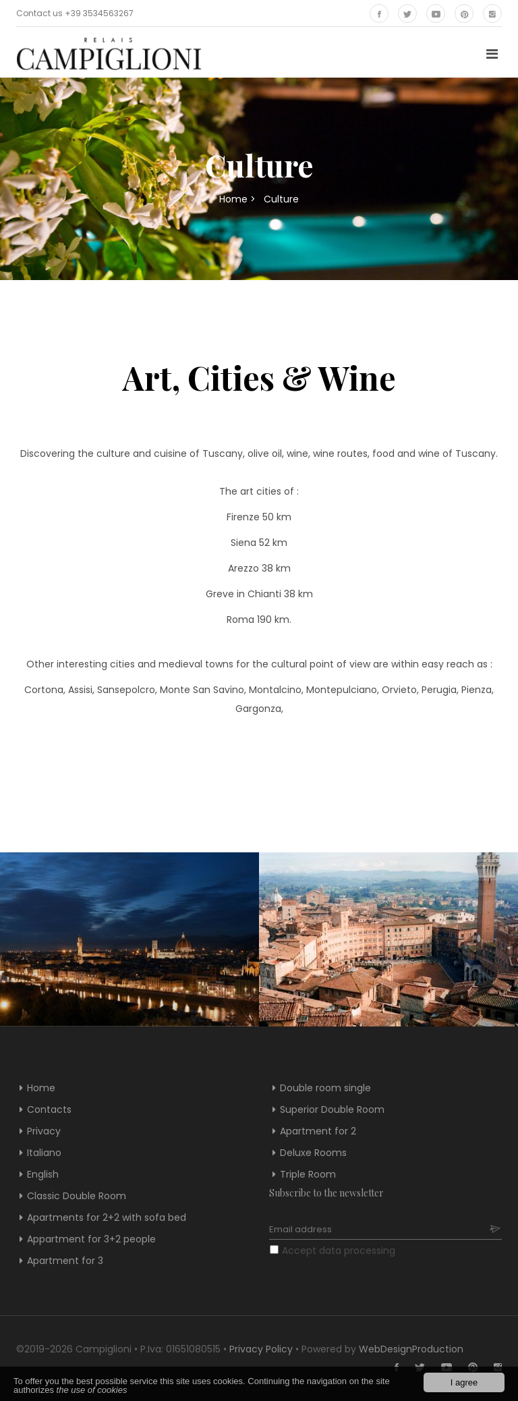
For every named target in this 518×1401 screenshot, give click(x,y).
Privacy (44, 1131)
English (43, 1174)
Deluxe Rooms (313, 1152)
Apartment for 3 (65, 1260)
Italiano (44, 1152)
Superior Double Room (332, 1109)
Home (233, 199)
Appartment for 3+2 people (91, 1239)
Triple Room (308, 1174)
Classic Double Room (76, 1196)
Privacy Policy (261, 1349)
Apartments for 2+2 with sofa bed (106, 1217)
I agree (464, 1382)
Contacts (49, 1109)
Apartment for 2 (318, 1131)
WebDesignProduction (411, 1349)
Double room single (325, 1088)
